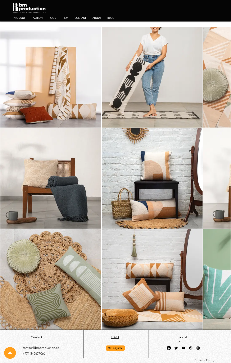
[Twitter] (176, 348)
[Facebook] (169, 348)
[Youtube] (183, 348)
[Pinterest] (191, 348)
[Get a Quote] (115, 348)
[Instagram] (198, 348)
